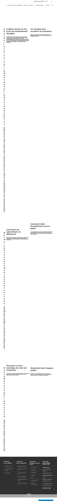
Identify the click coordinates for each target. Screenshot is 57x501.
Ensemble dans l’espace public (41, 369)
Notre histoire (7, 472)
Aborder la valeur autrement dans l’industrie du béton (5, 76)
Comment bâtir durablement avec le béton (40, 226)
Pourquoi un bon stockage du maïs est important (16, 368)
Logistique (33, 475)
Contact (47, 5)
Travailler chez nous (8, 466)
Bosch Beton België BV (22, 476)
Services (31, 5)
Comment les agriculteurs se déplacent (13, 232)
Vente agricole (33, 467)
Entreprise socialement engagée (9, 469)
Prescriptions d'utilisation (22, 483)
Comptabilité (33, 472)
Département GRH (34, 480)
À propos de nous (39, 5)
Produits (26, 5)
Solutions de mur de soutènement (15, 5)
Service (32, 477)
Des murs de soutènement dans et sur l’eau (5, 268)
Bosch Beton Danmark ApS (22, 473)
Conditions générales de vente (22, 480)
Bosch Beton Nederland (22, 466)
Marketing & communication (34, 484)
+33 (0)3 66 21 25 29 (48, 483)
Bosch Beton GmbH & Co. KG (22, 469)
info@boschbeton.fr (48, 485)
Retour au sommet (28, 495)
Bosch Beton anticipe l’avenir (4, 392)
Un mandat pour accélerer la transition (40, 30)
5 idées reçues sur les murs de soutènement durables (17, 31)
